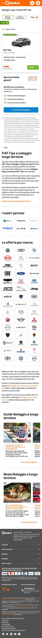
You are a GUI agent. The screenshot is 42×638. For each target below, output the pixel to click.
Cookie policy (5, 622)
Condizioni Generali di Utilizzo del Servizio (13, 618)
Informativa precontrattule (9, 628)
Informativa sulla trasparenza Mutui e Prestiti (14, 630)
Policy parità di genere (7, 626)
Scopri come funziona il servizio (15, 201)
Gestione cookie (6, 624)
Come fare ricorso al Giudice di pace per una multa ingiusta (15, 447)
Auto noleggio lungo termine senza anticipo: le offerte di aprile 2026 (16, 507)
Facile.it (5, 545)
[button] (3, 3)
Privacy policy (5, 620)
